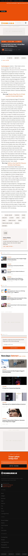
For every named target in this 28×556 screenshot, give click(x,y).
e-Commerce (18, 41)
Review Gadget (4, 520)
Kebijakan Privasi (5, 547)
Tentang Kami (4, 537)
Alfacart (12, 217)
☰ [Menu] (26, 23)
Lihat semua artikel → (8, 246)
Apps (2, 501)
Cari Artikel (3, 530)
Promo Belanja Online (7, 223)
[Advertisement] (17, 12)
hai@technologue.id (7, 486)
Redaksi (3, 539)
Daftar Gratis (14, 347)
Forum (2, 511)
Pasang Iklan (4, 544)
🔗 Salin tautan (5, 60)
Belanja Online (8, 215)
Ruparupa (17, 223)
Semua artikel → (23, 356)
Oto (2, 506)
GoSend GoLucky (12, 220)
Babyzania (4, 225)
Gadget (3, 496)
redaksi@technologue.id (8, 485)
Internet (4, 41)
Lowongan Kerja (5, 513)
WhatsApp (17, 58)
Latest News (11, 41)
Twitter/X (11, 554)
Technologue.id (5, 66)
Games (2, 523)
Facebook (24, 58)
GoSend (19, 220)
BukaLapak (4, 217)
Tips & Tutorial (4, 525)
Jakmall (4, 220)
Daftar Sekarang (14, 466)
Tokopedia (17, 215)
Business (3, 498)
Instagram (3, 554)
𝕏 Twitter (9, 58)
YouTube (18, 554)
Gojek (23, 217)
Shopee (17, 217)
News (2, 493)
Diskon (23, 215)
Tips (2, 508)
